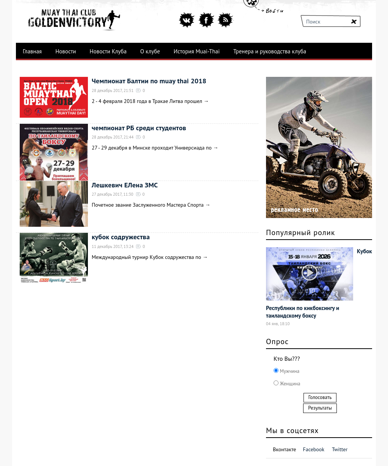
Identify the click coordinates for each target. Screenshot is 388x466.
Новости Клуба (108, 51)
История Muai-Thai (197, 51)
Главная (32, 51)
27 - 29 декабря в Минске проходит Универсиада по (152, 147)
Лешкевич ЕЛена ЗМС (125, 185)
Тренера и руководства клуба (269, 51)
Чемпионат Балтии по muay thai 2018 (149, 80)
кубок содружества (121, 236)
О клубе (150, 51)
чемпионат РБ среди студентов (139, 127)
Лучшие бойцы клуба (49, 68)
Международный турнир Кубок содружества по (146, 257)
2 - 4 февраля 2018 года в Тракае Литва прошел (147, 101)
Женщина (289, 383)
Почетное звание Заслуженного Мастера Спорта (147, 204)
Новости (65, 51)
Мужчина (288, 371)
